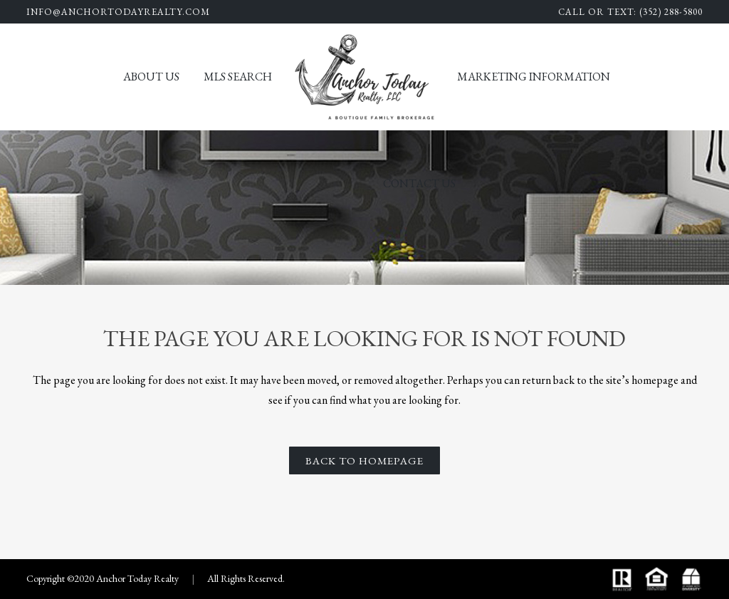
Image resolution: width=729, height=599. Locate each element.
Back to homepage (364, 460)
